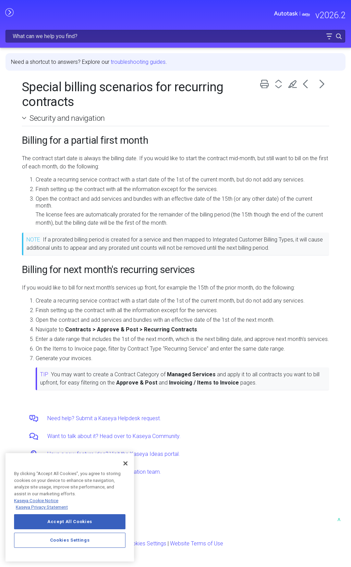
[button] (329, 36)
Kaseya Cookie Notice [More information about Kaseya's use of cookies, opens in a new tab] (36, 500)
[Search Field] (175, 36)
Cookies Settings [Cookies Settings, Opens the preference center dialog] (70, 540)
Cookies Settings (145, 543)
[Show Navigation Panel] (9, 12)
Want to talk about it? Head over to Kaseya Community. (114, 436)
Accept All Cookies (69, 521)
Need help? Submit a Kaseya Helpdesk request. (104, 418)
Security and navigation (67, 118)
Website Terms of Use (196, 543)
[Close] (125, 463)
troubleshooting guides (138, 62)
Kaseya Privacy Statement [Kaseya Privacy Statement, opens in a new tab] (42, 507)
